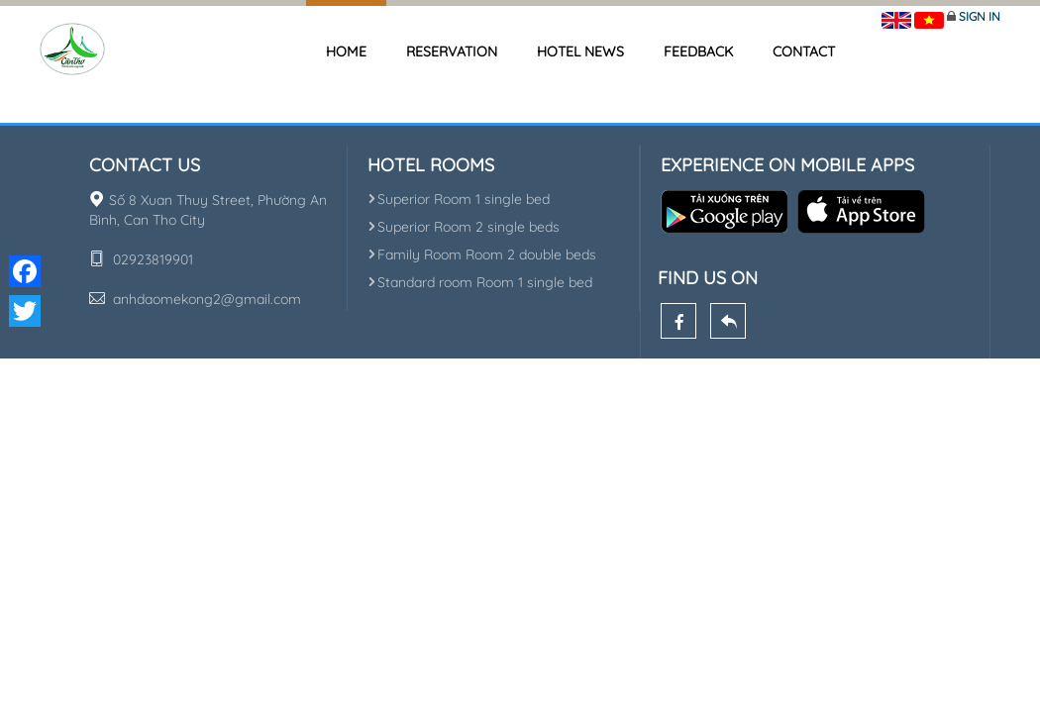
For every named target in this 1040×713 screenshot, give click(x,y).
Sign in (979, 16)
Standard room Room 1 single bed (479, 282)
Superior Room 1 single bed (458, 199)
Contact (804, 51)
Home (346, 51)
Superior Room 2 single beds (463, 227)
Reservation (451, 51)
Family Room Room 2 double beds (481, 254)
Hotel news (580, 51)
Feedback (698, 51)
